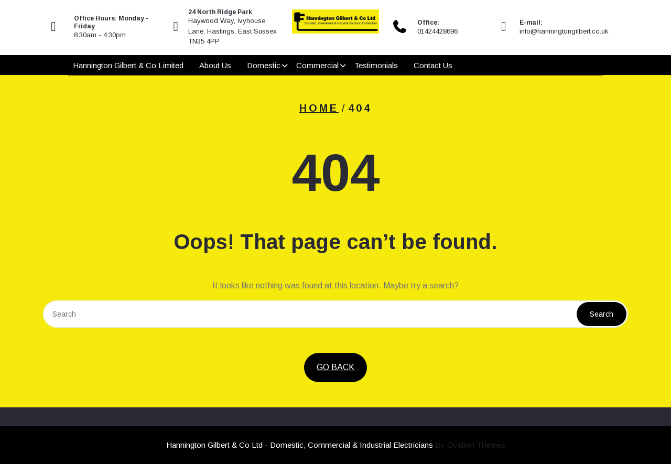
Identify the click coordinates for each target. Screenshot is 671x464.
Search (601, 314)
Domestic (263, 65)
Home (319, 108)
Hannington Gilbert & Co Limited (128, 65)
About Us (215, 65)
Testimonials (376, 65)
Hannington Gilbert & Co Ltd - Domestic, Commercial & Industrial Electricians (335, 444)
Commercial (317, 65)
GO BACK (335, 367)
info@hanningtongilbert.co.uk (564, 31)
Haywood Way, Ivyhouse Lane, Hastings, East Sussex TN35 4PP (232, 31)
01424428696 (437, 31)
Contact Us (433, 65)
